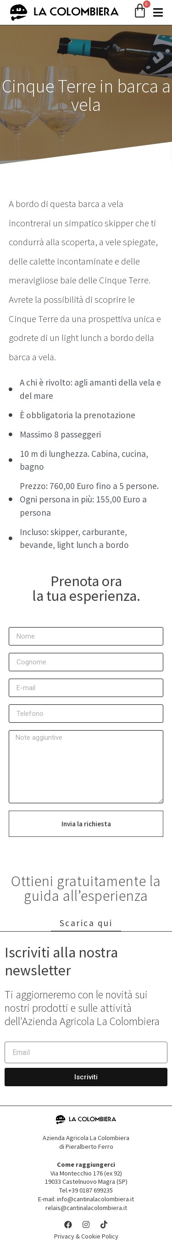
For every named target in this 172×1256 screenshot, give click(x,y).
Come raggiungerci (86, 1165)
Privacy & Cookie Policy (86, 1237)
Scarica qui (86, 923)
